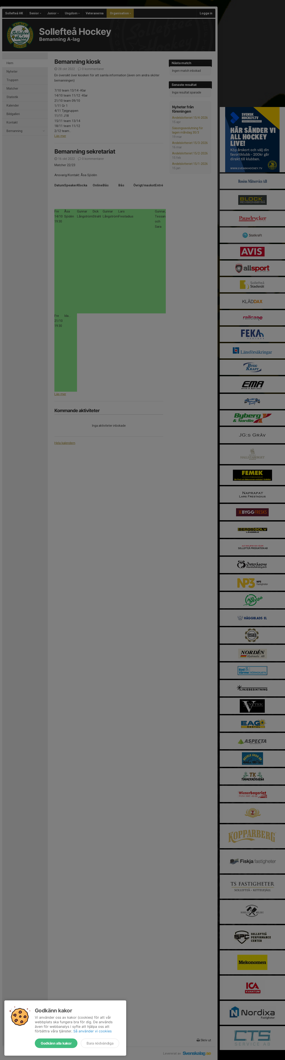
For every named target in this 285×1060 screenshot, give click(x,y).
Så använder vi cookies (92, 1031)
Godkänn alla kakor (56, 1043)
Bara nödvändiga (100, 1043)
